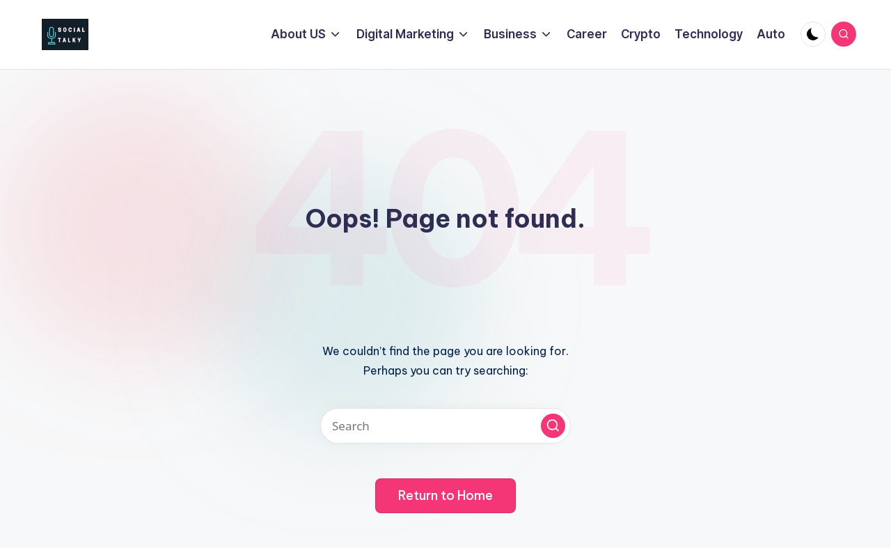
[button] (553, 426)
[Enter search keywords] (445, 426)
